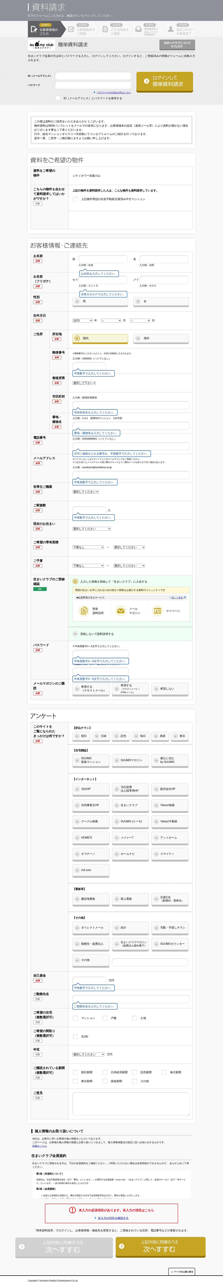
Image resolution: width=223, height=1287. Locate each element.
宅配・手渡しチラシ (172, 927)
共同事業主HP (90, 805)
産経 (163, 735)
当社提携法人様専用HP (130, 789)
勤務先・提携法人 (92, 943)
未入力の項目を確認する (113, 1218)
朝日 (84, 735)
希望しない (167, 688)
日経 (103, 735)
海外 (146, 338)
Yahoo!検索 (167, 805)
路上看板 (126, 898)
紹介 (123, 927)
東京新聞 (86, 1081)
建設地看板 (88, 898)
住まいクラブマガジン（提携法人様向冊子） (134, 944)
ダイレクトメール (92, 927)
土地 (143, 1018)
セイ (75, 279)
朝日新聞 (86, 1072)
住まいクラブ (129, 805)
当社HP (86, 788)
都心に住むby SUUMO (167, 760)
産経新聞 (116, 1081)
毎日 (143, 735)
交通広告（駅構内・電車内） (172, 899)
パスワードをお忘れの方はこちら (114, 92)
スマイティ (167, 853)
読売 (123, 735)
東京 (182, 735)
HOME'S (86, 837)
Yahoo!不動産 (168, 821)
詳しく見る (179, 597)
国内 (86, 338)
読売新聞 (146, 1072)
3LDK (84, 1036)
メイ (136, 279)
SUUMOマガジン (131, 760)
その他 (85, 959)
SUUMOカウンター (172, 943)
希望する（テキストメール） (93, 688)
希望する (130, 688)
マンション (88, 1018)
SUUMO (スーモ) (131, 821)
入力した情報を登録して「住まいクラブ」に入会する (113, 581)
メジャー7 (127, 837)
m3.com (86, 870)
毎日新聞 (175, 1072)
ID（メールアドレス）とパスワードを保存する (93, 98)
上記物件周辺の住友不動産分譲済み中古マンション (113, 199)
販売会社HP (167, 788)
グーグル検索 (89, 821)
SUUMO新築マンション (91, 760)
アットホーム (168, 837)
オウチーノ (88, 853)
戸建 (113, 1018)
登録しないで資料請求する (97, 633)
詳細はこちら (39, 1146)
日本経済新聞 (119, 1072)
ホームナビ (128, 853)
